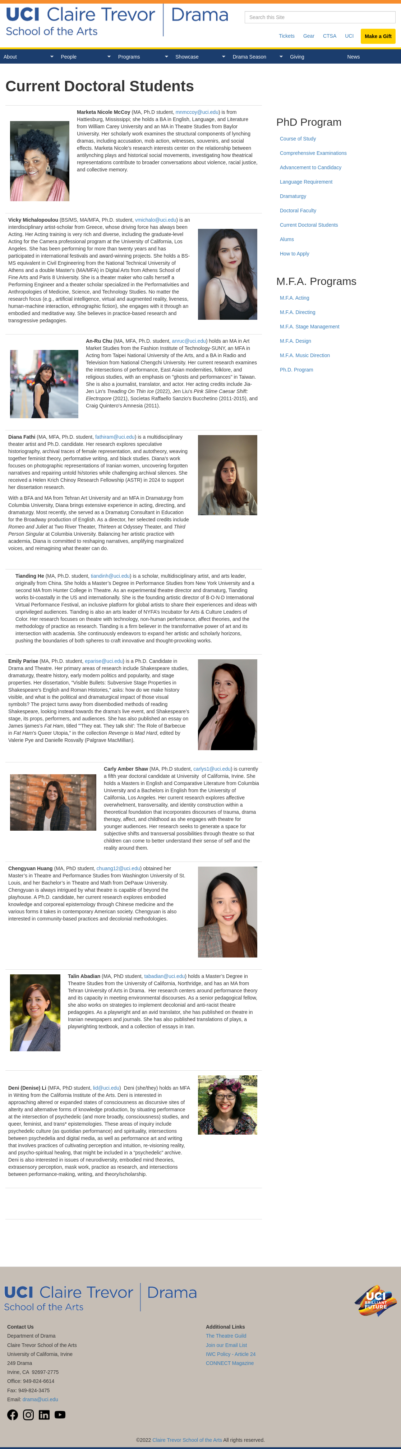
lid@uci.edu (106, 1088)
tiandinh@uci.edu (110, 576)
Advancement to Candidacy (310, 167)
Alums (287, 239)
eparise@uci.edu (104, 661)
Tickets (287, 36)
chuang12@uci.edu (118, 868)
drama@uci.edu (40, 1399)
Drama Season (256, 57)
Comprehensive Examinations (313, 153)
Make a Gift (378, 36)
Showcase (198, 57)
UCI (349, 36)
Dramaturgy (293, 196)
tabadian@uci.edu (164, 976)
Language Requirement (306, 182)
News (353, 57)
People (84, 57)
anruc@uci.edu (189, 341)
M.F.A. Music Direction (305, 355)
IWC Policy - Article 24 (230, 1354)
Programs (141, 57)
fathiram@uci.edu (115, 437)
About (27, 57)
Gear (308, 36)
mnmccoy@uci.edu (197, 112)
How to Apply (294, 254)
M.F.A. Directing (297, 312)
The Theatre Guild (226, 1336)
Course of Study (298, 139)
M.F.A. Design (295, 341)
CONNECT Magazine (230, 1363)
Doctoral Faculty (298, 210)
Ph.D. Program (296, 370)
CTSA (329, 36)
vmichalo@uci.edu (155, 220)
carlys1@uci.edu (212, 769)
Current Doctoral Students (309, 225)
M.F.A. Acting (294, 298)
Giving (297, 57)
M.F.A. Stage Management (310, 326)
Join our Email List (226, 1345)
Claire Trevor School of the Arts (187, 1440)
